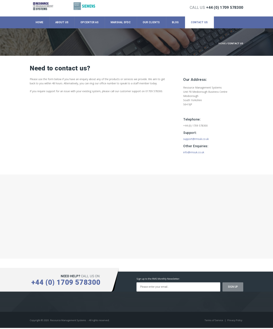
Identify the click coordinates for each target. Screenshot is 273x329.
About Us (61, 22)
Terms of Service (214, 321)
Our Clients (151, 22)
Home (39, 22)
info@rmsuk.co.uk (193, 153)
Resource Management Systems (68, 321)
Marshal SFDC (121, 22)
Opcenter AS (89, 22)
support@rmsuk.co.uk (196, 140)
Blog (175, 22)
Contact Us (199, 22)
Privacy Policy (234, 321)
